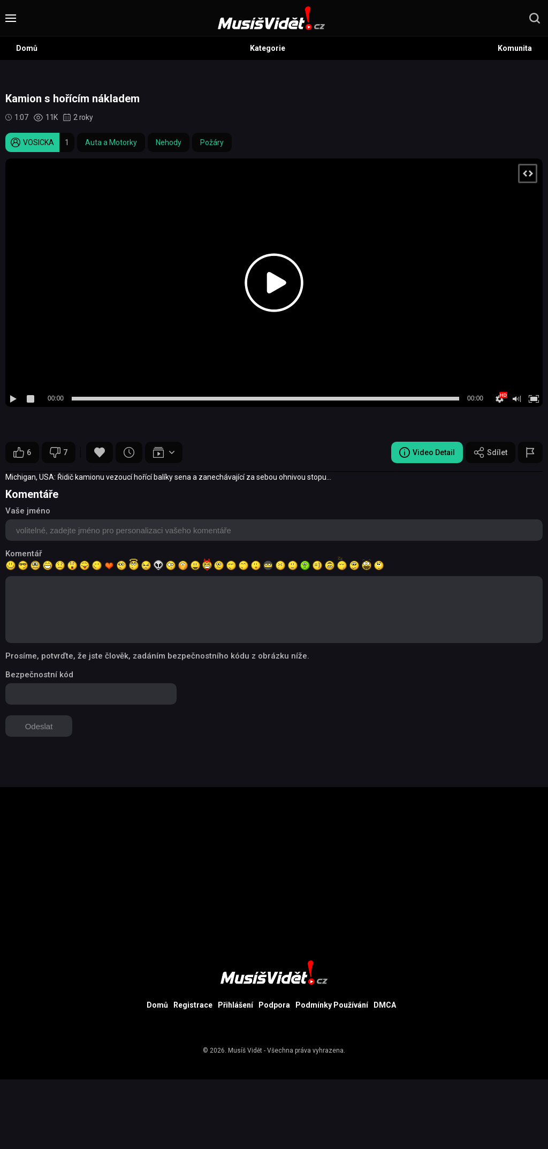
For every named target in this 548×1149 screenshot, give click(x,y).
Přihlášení (235, 1005)
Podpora (274, 1005)
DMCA (385, 1005)
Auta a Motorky (111, 142)
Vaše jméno (27, 511)
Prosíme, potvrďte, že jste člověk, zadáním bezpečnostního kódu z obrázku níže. (157, 656)
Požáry (212, 142)
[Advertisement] (274, 862)
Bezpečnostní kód (39, 674)
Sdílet (490, 452)
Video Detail (427, 452)
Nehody (168, 142)
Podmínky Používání (331, 1005)
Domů (26, 48)
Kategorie (267, 48)
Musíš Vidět (245, 1050)
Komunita (515, 48)
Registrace (192, 1005)
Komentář (23, 553)
